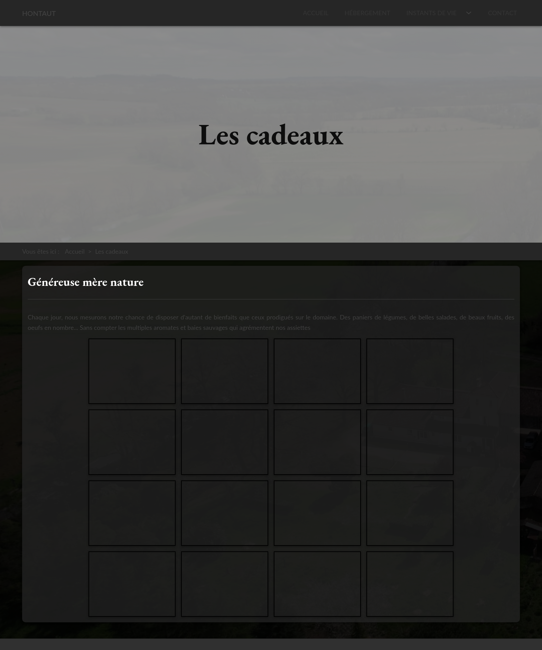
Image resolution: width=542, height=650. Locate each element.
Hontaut (39, 13)
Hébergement (368, 13)
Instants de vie (431, 13)
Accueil (315, 13)
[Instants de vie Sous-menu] (469, 13)
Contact (502, 13)
